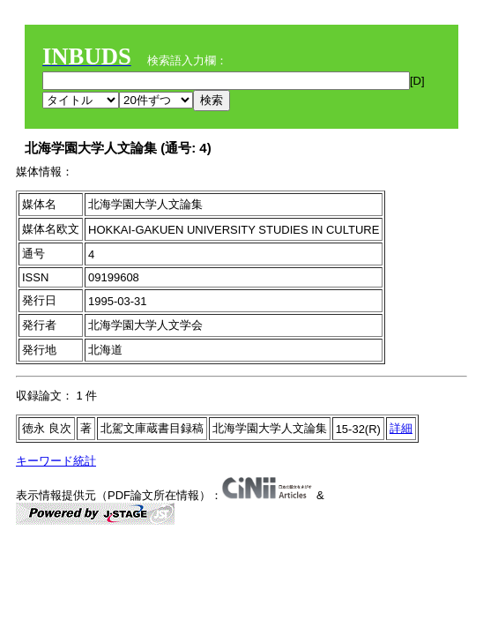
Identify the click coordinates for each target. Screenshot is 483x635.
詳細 (401, 428)
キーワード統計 (56, 460)
